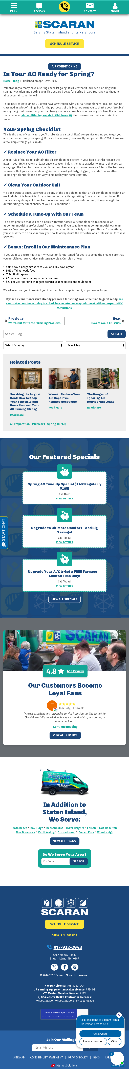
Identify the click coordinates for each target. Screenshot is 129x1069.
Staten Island (66, 822)
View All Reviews (65, 726)
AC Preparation (20, 420)
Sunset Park (86, 822)
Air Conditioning (64, 66)
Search (116, 331)
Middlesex (38, 420)
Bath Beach (19, 819)
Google (74, 956)
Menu (13, 11)
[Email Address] (64, 1037)
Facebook (64, 956)
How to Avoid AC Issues (106, 320)
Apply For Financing (64, 924)
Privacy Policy (55, 1005)
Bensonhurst (54, 819)
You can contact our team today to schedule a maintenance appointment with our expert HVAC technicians (64, 301)
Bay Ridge (36, 819)
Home (7, 81)
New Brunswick (25, 822)
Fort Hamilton (108, 819)
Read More (17, 411)
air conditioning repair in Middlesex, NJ (46, 115)
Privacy (80, 1007)
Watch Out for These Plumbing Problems (34, 320)
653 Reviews (75, 662)
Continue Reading (65, 718)
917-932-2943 (64, 7)
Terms (85, 1007)
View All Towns (64, 831)
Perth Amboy (46, 822)
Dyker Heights (75, 819)
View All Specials (64, 591)
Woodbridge (105, 822)
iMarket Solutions (67, 1054)
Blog (16, 81)
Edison (91, 819)
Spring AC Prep (57, 420)
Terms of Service (66, 1005)
